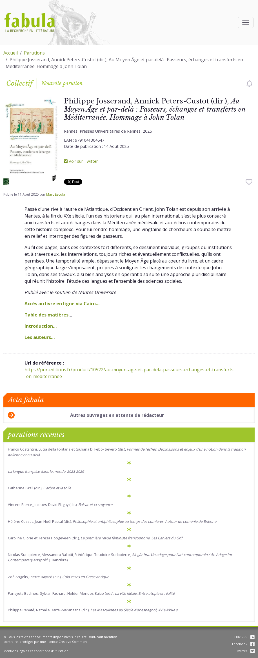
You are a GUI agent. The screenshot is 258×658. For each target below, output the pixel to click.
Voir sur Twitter (81, 161)
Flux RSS (244, 637)
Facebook (243, 644)
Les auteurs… (40, 337)
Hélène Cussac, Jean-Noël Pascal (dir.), (112, 521)
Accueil (10, 53)
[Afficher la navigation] (245, 22)
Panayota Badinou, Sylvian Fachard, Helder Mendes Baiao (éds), (91, 593)
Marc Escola (55, 194)
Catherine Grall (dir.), (39, 487)
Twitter (245, 651)
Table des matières (46, 315)
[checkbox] (249, 83)
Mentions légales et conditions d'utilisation (35, 651)
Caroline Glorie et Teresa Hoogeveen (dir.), (95, 538)
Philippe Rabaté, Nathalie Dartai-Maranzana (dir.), (93, 609)
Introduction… (41, 326)
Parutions (34, 53)
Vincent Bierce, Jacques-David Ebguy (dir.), (60, 504)
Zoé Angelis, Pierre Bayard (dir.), (58, 576)
